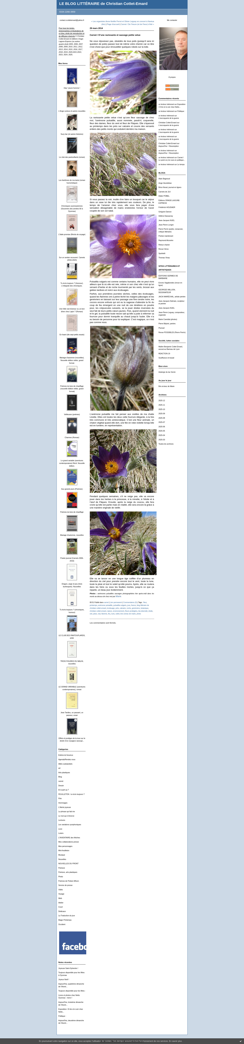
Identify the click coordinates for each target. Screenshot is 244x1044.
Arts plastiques (64, 773)
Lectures (61, 820)
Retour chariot (164, 245)
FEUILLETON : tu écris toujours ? (71, 794)
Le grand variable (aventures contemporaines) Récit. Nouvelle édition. (72, 463)
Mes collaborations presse (68, 842)
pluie (95, 614)
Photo (60, 877)
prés (117, 608)
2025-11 (162, 405)
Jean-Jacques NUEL (167, 220)
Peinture (61, 868)
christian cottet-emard (98, 611)
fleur (145, 602)
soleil (117, 614)
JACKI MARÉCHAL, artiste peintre (172, 297)
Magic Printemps (65, 920)
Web (60, 898)
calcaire (123, 608)
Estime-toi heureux (65, 755)
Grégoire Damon (165, 212)
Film (60, 798)
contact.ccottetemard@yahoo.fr (72, 20)
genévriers (136, 608)
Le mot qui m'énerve (66, 816)
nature (109, 611)
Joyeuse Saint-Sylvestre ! (68, 968)
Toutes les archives (166, 444)
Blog (60, 777)
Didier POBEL (164, 196)
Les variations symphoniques (69, 825)
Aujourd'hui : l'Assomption (169, 146)
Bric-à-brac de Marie (167, 386)
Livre (60, 829)
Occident (61, 924)
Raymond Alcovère (166, 240)
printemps (93, 605)
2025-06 (162, 427)
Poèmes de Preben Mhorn (68, 881)
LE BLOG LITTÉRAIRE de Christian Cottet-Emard (103, 4)
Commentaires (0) (130, 602)
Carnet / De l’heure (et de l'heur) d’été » (137, 24)
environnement (118, 611)
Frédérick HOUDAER (167, 207)
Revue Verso (164, 249)
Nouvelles (62, 859)
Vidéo (60, 890)
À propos (172, 77)
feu (109, 614)
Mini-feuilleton (63, 850)
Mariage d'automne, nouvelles (72, 535)
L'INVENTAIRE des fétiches (69, 838)
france (133, 605)
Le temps (181, 164)
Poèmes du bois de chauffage (72, 512)
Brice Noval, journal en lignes (170, 187)
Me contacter (172, 20)
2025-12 (162, 400)
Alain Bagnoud (164, 179)
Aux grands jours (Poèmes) (72, 489)
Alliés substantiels (65, 764)
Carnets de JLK (165, 192)
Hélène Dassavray (166, 216)
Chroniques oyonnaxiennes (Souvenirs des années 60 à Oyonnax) (72, 208)
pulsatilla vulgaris (119, 605)
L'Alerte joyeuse (64, 807)
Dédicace (62, 911)
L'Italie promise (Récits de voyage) (71, 234)
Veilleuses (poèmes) (72, 414)
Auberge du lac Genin (167, 372)
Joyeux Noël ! (63, 979)
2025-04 (162, 435)
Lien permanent (116, 602)
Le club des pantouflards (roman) (72, 157)
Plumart (162, 328)
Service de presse (65, 885)
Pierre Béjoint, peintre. (167, 324)
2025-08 (162, 418)
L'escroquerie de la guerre (169, 118)
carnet (60, 781)
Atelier (60, 903)
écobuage (111, 608)
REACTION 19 (164, 354)
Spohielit (162, 253)
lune (113, 614)
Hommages (62, 803)
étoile (150, 611)
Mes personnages (65, 846)
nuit (99, 614)
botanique (144, 608)
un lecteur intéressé (166, 104)
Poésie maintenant (166, 236)
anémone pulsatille (105, 605)
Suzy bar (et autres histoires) (72, 134)
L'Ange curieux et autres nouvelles (71, 111)
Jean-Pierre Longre (166, 225)
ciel (91, 614)
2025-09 (162, 414)
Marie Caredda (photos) (168, 319)
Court (60, 907)
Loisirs (61, 833)
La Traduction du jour (66, 916)
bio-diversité (142, 611)
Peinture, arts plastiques (67, 872)
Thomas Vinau (164, 258)
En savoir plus (175, 1041)
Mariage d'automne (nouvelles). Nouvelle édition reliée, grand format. (72, 360)
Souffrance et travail (166, 358)
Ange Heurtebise (165, 183)
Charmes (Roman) (72, 437)
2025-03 (162, 440)
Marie (118, 596)
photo (139, 614)
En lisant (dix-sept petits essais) (71, 335)
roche (129, 608)
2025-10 (162, 409)
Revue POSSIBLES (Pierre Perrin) (172, 332)
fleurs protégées (131, 611)
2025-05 (162, 431)
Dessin (61, 786)
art (59, 768)
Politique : (62, 1016)
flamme (104, 614)
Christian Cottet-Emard (168, 123)
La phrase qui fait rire (66, 811)
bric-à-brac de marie (128, 614)
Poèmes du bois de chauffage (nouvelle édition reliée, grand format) (72, 388)
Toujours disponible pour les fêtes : (72, 991)
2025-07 (162, 422)
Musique (61, 855)
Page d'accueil (113, 24)
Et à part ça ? (63, 790)
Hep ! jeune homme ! (72, 88)
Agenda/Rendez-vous (66, 759)
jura (128, 605)
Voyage (61, 894)
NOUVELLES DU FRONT (68, 864)
